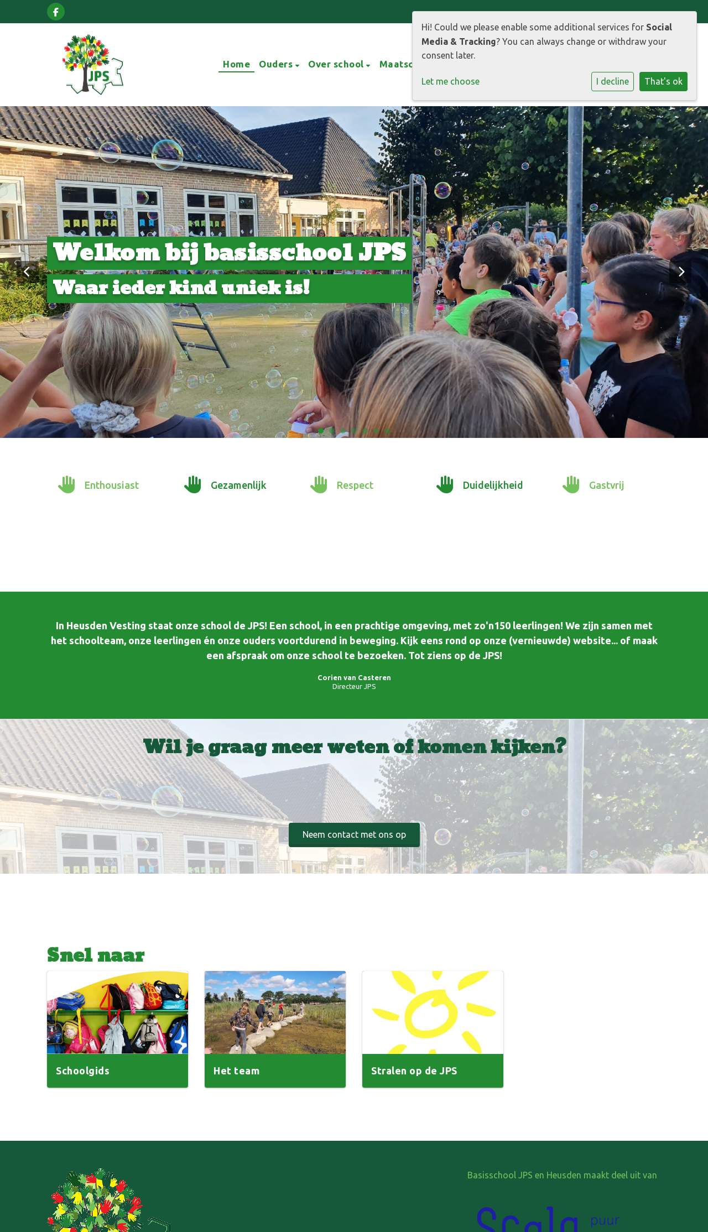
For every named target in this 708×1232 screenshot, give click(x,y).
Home (236, 64)
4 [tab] (356, 433)
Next (680, 272)
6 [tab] (378, 433)
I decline (612, 81)
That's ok (663, 81)
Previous (28, 272)
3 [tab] (345, 433)
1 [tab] (323, 433)
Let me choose (450, 81)
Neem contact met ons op (354, 834)
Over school (337, 64)
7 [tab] (389, 433)
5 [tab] (367, 433)
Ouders (277, 64)
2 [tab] (334, 433)
